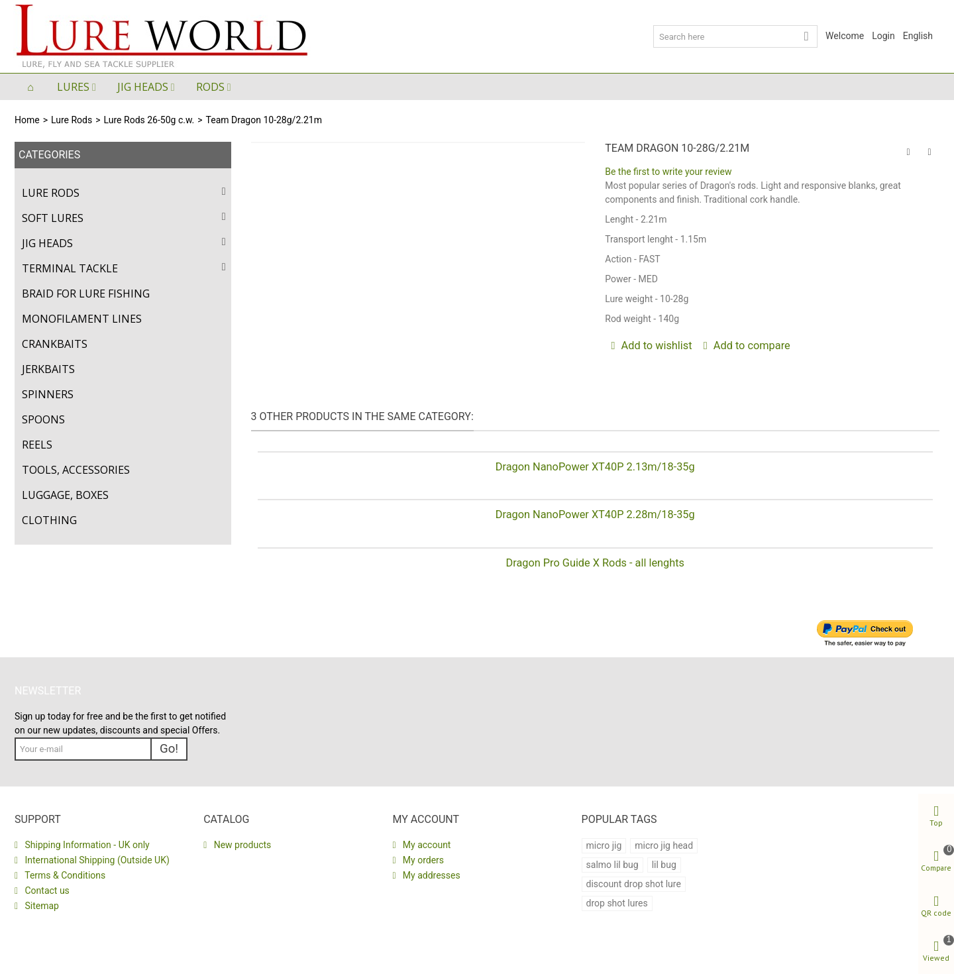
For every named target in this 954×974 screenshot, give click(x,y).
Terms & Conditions (64, 875)
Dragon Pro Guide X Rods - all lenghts (594, 563)
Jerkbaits (48, 369)
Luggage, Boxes (65, 495)
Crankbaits (54, 344)
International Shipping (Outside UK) (96, 860)
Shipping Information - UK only (86, 844)
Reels (37, 444)
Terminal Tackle (70, 268)
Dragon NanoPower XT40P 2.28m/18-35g (595, 514)
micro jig (604, 845)
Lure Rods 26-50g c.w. (149, 120)
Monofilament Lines (82, 318)
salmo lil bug (612, 864)
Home (27, 120)
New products (241, 844)
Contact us (46, 890)
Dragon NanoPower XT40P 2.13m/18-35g (595, 466)
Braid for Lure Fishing (86, 293)
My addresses (430, 875)
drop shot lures (617, 903)
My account (425, 844)
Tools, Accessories (76, 469)
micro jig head (664, 845)
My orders (422, 860)
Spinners (48, 394)
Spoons (43, 419)
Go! (169, 748)
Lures (73, 87)
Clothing (49, 520)
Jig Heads (142, 87)
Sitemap (41, 905)
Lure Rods (71, 120)
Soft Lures (52, 218)
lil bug (664, 864)
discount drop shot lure (633, 884)
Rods (210, 87)
